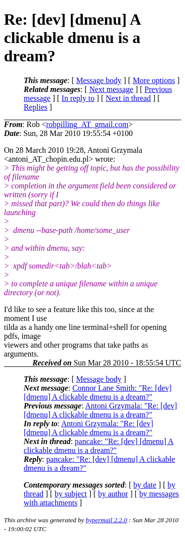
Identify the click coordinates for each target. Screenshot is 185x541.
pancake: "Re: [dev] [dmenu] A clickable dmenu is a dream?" (99, 445)
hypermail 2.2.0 (106, 520)
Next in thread (128, 98)
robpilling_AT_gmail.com (87, 124)
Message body (98, 80)
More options (154, 80)
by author (113, 494)
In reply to (78, 98)
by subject (71, 494)
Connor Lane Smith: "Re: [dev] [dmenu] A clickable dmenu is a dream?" (98, 392)
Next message (111, 89)
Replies (35, 107)
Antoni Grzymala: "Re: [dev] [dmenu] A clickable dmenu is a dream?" (100, 410)
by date (144, 485)
